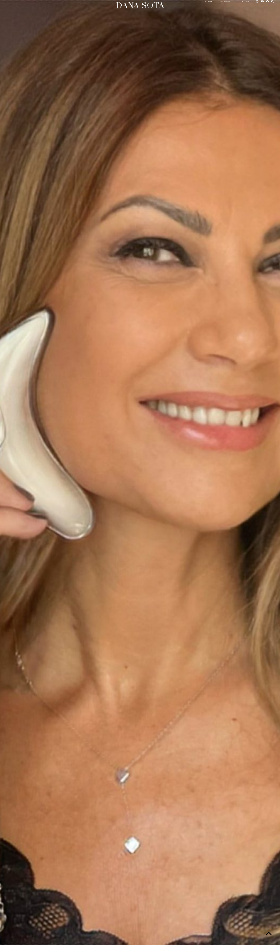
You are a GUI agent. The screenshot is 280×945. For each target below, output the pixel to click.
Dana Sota (140, 5)
